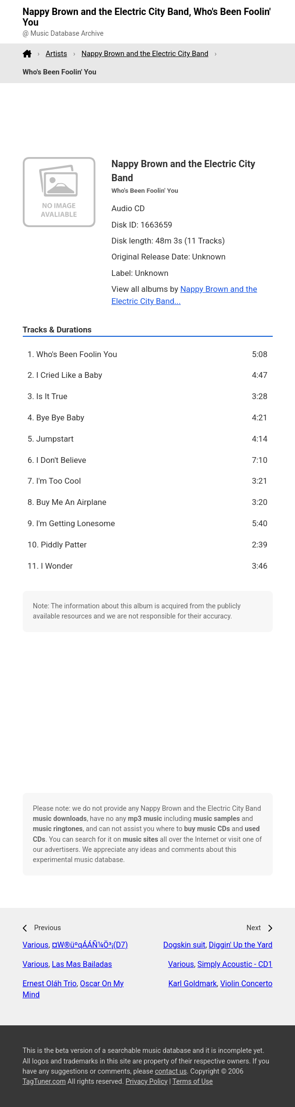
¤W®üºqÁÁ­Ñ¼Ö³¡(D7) (90, 944)
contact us (171, 1071)
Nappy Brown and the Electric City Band (144, 53)
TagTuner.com (44, 1081)
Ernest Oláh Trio (50, 983)
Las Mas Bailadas (82, 964)
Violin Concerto (246, 983)
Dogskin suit (184, 944)
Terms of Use (192, 1081)
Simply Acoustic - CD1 (235, 964)
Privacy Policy (146, 1081)
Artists (56, 53)
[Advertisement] (148, 120)
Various (35, 944)
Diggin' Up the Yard (240, 944)
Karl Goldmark (192, 983)
